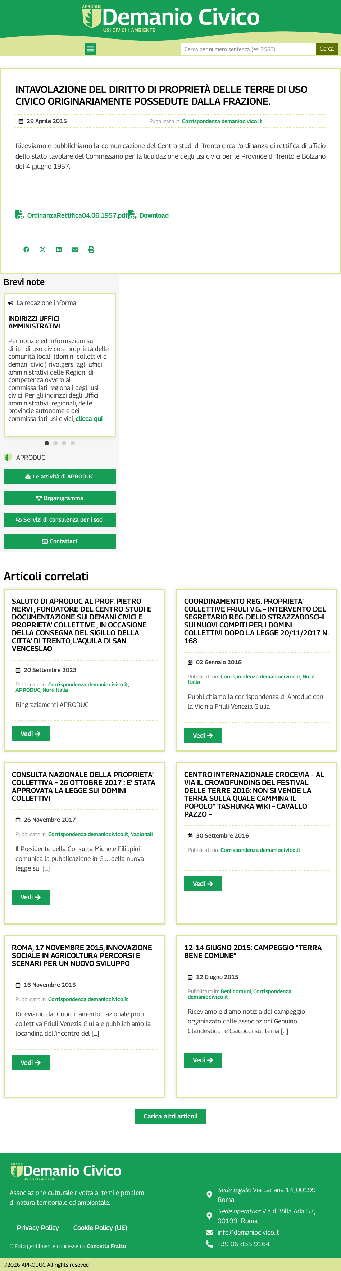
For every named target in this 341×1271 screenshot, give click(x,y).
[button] (90, 49)
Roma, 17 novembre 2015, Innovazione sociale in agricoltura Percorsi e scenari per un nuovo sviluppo (82, 955)
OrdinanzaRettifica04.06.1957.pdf (77, 215)
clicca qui (89, 418)
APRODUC (27, 689)
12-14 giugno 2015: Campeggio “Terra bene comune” (253, 951)
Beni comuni (235, 991)
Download (154, 215)
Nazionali (141, 834)
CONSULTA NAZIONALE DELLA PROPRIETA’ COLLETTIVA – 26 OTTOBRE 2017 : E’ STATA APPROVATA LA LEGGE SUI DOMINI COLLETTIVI (83, 786)
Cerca (327, 48)
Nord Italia (55, 689)
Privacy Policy (38, 1227)
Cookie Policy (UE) (100, 1227)
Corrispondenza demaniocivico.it (222, 121)
